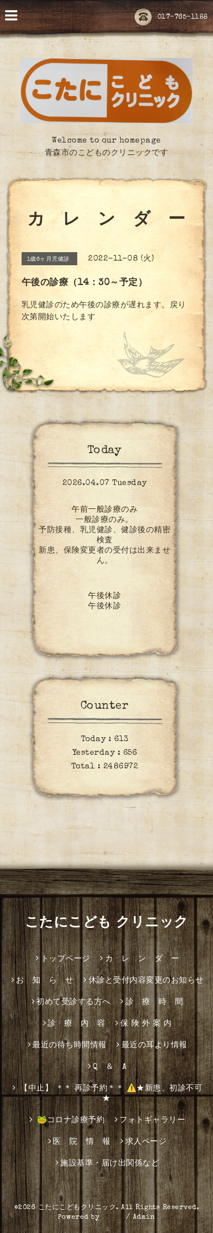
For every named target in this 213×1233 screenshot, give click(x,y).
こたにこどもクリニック (77, 1208)
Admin (144, 1217)
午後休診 (104, 596)
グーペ (113, 1217)
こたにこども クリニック (107, 923)
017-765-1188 (171, 17)
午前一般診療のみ (104, 510)
